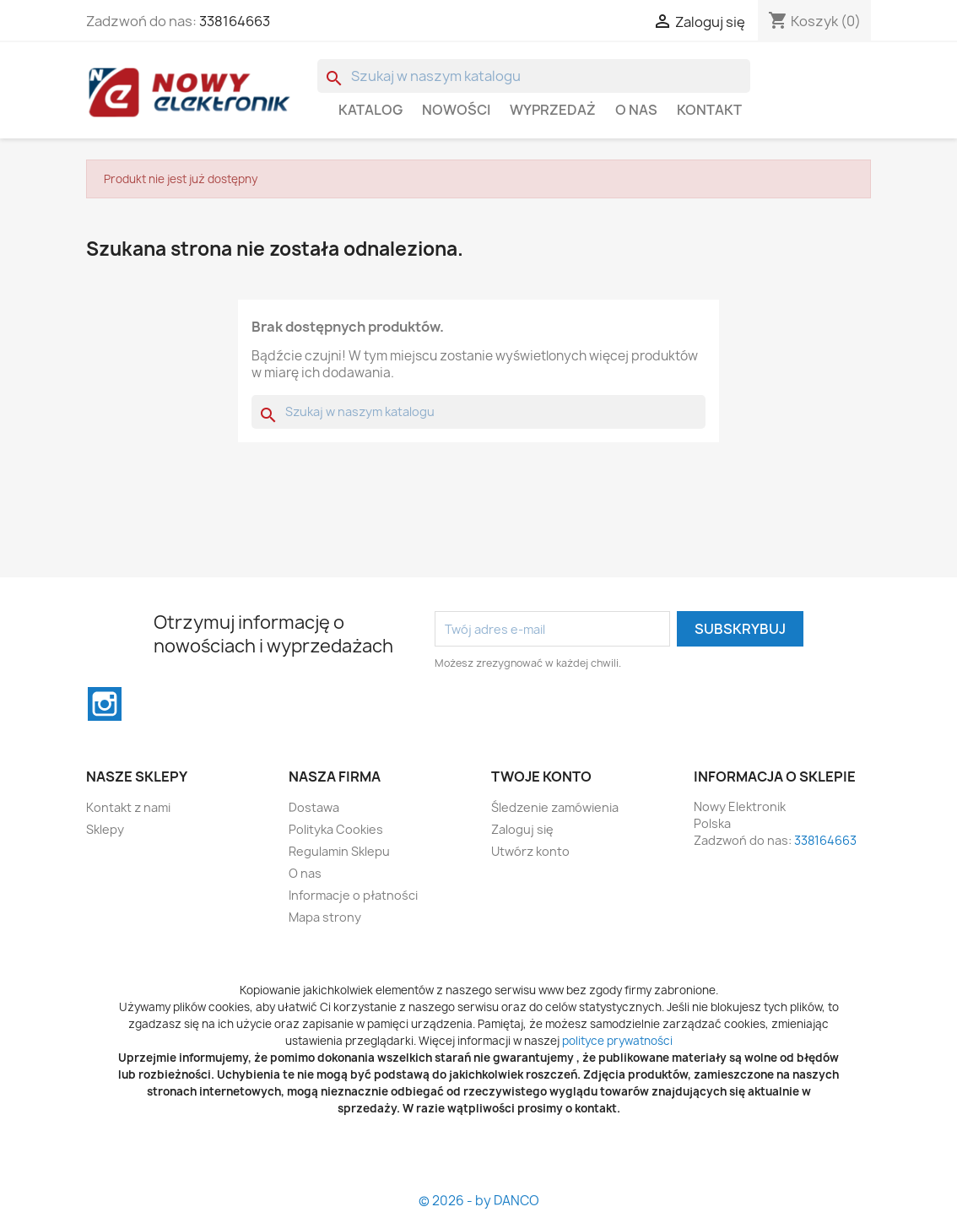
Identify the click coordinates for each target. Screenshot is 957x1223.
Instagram (105, 704)
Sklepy (105, 829)
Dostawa (314, 807)
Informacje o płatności (353, 895)
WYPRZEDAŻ (553, 109)
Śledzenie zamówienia (555, 807)
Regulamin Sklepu (339, 851)
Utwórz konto (530, 851)
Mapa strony (325, 917)
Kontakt (709, 109)
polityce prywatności (617, 1040)
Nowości (456, 109)
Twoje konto (541, 776)
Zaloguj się (522, 829)
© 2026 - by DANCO (479, 1200)
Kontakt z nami (128, 807)
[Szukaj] (533, 76)
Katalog (370, 109)
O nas (636, 109)
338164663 (234, 21)
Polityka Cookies (336, 829)
